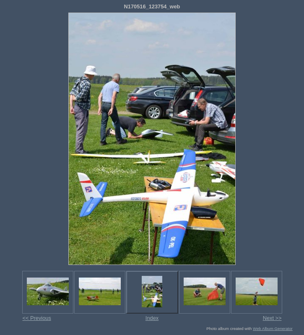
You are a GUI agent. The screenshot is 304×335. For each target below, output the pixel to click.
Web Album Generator (273, 328)
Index (152, 318)
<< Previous (37, 318)
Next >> (272, 318)
